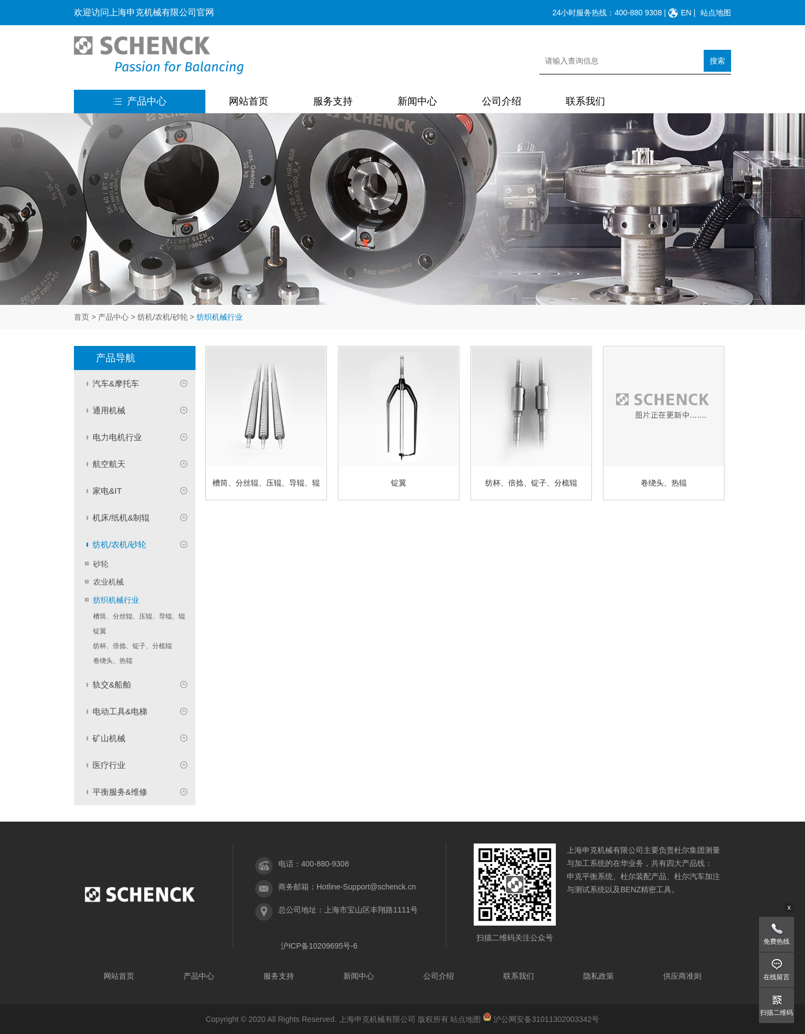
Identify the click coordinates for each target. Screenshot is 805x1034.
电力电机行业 (117, 437)
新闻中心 (417, 101)
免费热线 (776, 941)
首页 (81, 317)
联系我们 (585, 101)
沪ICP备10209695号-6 (319, 945)
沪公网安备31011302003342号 (546, 1019)
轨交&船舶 (112, 684)
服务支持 (333, 101)
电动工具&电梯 (120, 711)
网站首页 (248, 101)
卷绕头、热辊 (113, 661)
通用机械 (109, 410)
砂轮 (100, 563)
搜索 (717, 60)
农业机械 (108, 581)
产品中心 (139, 101)
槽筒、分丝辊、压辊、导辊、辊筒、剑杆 (139, 617)
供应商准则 (682, 976)
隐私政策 (598, 976)
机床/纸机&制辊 (121, 517)
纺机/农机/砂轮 (162, 317)
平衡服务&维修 (120, 791)
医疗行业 (109, 765)
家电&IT (107, 490)
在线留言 (776, 977)
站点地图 (715, 12)
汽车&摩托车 (116, 383)
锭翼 (99, 631)
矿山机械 (109, 738)
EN (686, 12)
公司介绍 (501, 101)
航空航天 (109, 464)
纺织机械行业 (116, 600)
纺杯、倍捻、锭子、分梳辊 (132, 646)
